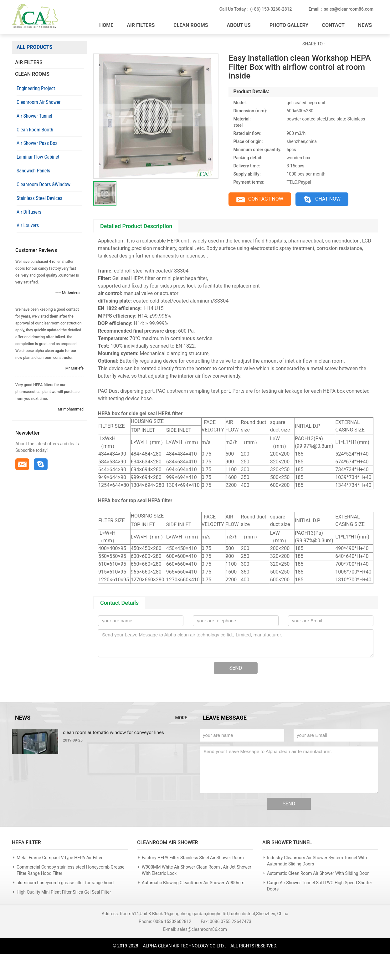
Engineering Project (36, 88)
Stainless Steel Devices (39, 198)
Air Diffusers (29, 212)
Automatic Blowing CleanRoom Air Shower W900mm (193, 882)
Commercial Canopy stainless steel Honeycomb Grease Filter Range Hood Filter (70, 870)
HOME (106, 25)
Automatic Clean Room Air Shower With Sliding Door (318, 873)
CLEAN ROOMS (194, 25)
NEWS (365, 25)
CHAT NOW (323, 199)
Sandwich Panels (33, 171)
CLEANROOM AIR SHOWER (167, 842)
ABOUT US (242, 25)
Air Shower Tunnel (34, 116)
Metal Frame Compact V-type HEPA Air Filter (60, 857)
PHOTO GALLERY (289, 25)
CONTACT (333, 25)
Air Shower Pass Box (37, 143)
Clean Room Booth (35, 130)
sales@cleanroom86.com (348, 9)
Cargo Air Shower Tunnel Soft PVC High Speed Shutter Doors (319, 885)
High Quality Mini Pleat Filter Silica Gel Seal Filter (64, 892)
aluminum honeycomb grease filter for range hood (65, 882)
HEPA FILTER (26, 842)
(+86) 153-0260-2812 (270, 9)
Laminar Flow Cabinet (38, 157)
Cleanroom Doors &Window (43, 184)
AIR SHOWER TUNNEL (287, 842)
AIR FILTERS (144, 25)
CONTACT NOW (260, 199)
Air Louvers (28, 225)
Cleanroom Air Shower (38, 102)
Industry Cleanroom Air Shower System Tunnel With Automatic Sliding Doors (317, 860)
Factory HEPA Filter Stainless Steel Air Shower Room (193, 857)
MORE (181, 718)
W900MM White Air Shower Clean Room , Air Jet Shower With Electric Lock (196, 870)
